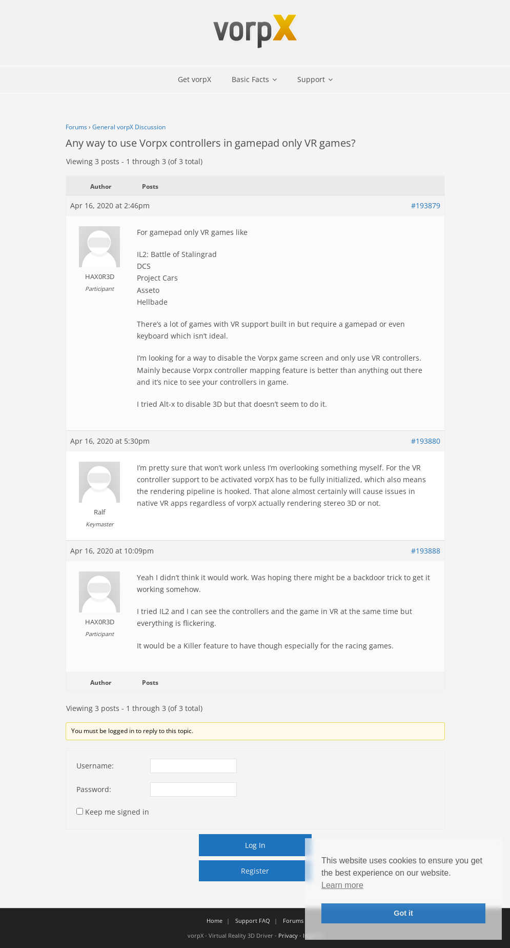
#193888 (425, 551)
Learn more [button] (342, 885)
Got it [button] (403, 913)
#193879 (425, 205)
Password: (93, 789)
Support (311, 79)
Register (255, 871)
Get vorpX (194, 79)
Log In (255, 845)
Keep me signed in (117, 812)
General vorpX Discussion (129, 127)
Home (214, 920)
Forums (76, 127)
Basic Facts (250, 79)
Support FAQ (252, 920)
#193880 (425, 441)
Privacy (288, 935)
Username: (95, 766)
